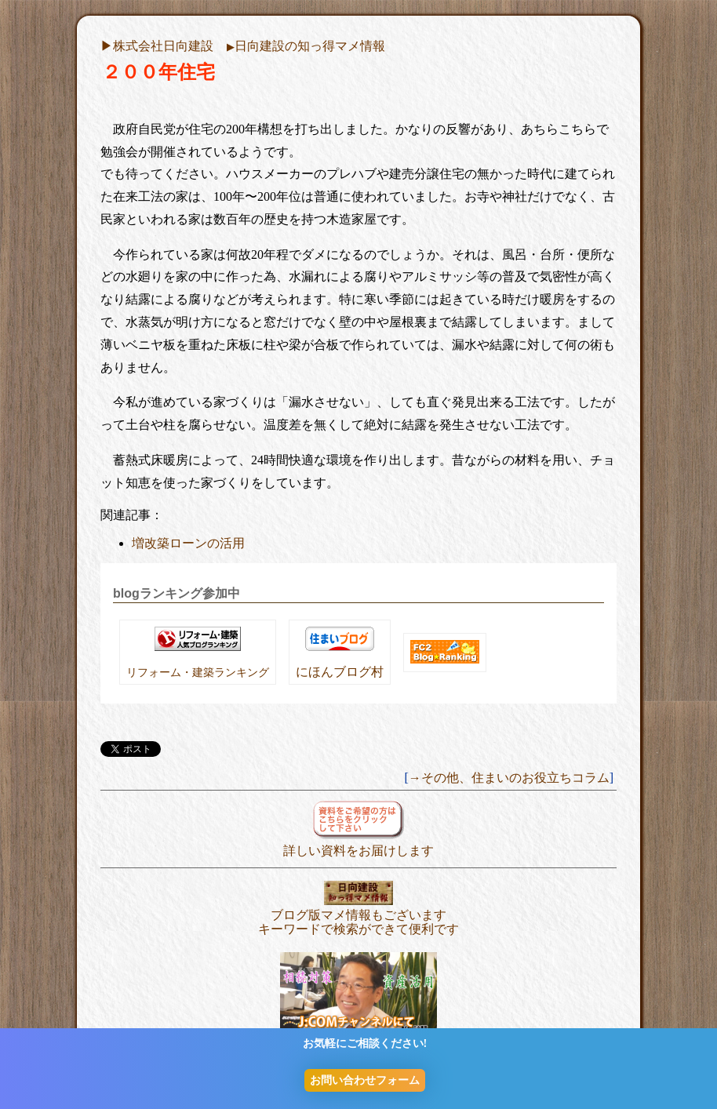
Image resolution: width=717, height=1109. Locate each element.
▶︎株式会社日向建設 (156, 46)
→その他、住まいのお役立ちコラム (509, 777)
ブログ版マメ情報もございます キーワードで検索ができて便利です (358, 915)
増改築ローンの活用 (188, 543)
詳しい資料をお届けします (358, 843)
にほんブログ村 (340, 672)
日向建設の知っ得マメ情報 (306, 46)
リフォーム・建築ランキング (197, 672)
